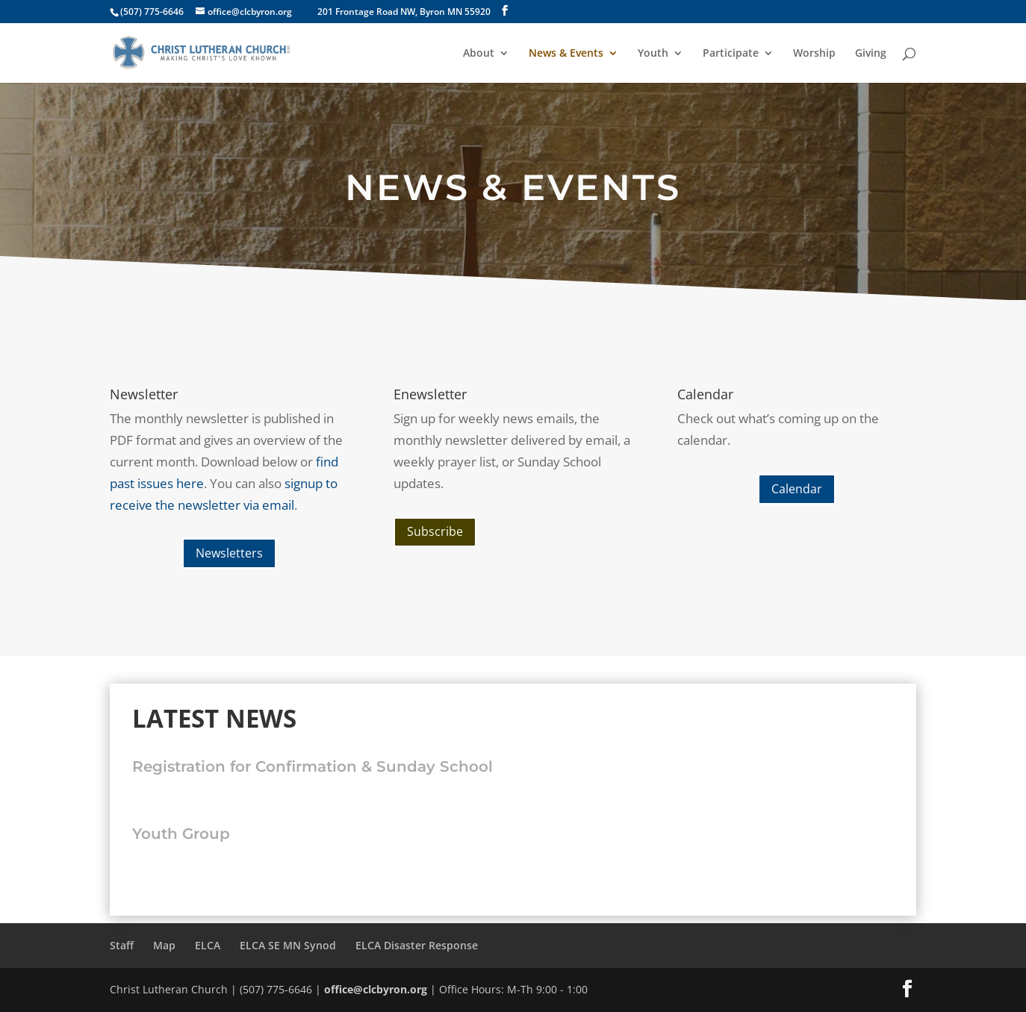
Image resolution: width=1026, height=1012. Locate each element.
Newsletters (229, 553)
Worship (814, 54)
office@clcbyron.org (375, 989)
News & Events (566, 54)
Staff (122, 945)
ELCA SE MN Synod (288, 945)
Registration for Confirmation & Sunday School (312, 766)
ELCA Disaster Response (416, 945)
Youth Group (181, 834)
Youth (653, 54)
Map (164, 945)
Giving (870, 54)
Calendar (796, 489)
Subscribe (435, 531)
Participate (731, 54)
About (478, 54)
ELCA (207, 945)
